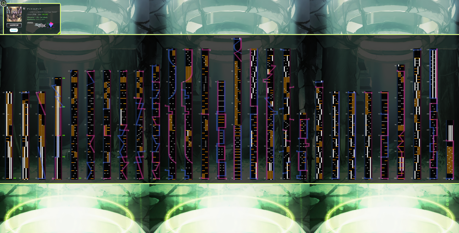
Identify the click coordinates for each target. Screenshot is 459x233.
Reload (13, 30)
